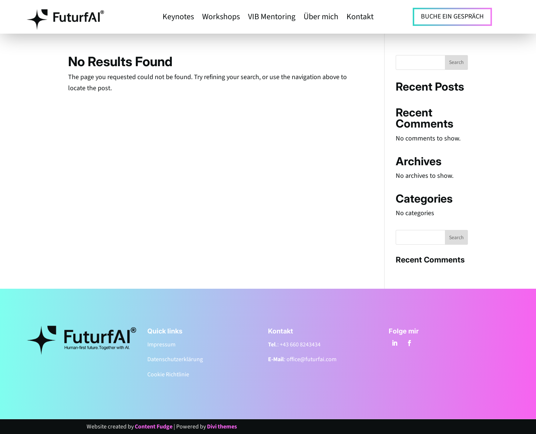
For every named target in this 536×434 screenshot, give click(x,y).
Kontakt (359, 18)
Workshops (221, 18)
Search (456, 62)
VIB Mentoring (271, 18)
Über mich (321, 18)
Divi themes (222, 427)
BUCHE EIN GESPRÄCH (452, 16)
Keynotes (178, 18)
